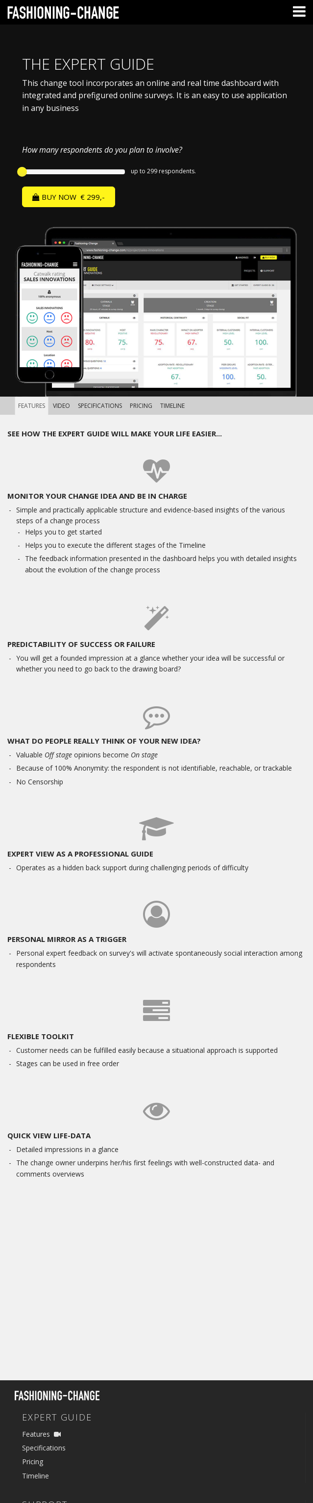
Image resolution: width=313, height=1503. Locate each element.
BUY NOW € (68, 197)
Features (36, 1434)
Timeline (35, 1475)
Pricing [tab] (141, 406)
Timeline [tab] (172, 406)
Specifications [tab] (100, 406)
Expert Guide (57, 1417)
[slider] (22, 172)
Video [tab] (61, 406)
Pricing (32, 1461)
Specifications (44, 1447)
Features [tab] (31, 406)
